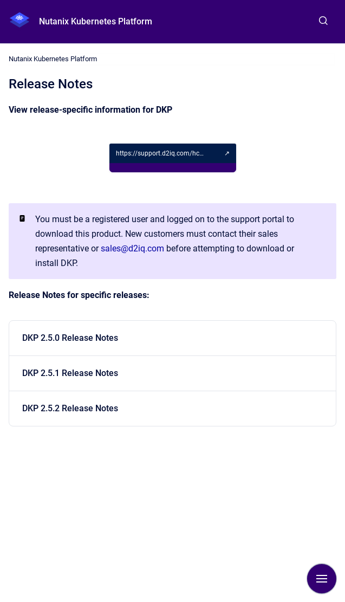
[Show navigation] (321, 578)
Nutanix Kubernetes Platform (95, 21)
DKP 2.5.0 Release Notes (70, 338)
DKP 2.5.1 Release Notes (70, 373)
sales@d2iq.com (132, 248)
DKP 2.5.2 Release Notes (70, 408)
